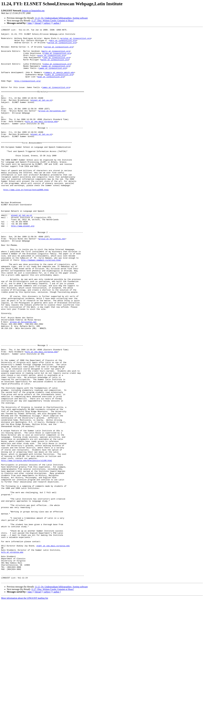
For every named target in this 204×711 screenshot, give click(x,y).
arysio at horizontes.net (52, 127)
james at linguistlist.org (52, 76)
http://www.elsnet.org (22, 265)
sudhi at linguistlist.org (59, 84)
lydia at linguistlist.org (57, 71)
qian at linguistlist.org (51, 86)
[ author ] (56, 23)
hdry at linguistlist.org (63, 43)
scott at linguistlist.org (51, 61)
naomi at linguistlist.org (56, 73)
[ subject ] (47, 23)
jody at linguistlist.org (56, 63)
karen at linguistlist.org (55, 66)
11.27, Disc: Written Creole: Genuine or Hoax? (52, 20)
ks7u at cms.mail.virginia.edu (42, 140)
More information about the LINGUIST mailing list (24, 708)
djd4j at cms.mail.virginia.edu (53, 649)
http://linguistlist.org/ (27, 91)
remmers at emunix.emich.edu (59, 81)
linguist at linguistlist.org (33, 10)
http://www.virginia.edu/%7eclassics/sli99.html (26, 547)
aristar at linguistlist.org (76, 40)
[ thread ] (38, 23)
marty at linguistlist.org (56, 55)
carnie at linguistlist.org (62, 45)
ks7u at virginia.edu (12, 657)
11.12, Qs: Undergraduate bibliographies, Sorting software (61, 18)
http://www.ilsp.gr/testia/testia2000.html (26, 222)
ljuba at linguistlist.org (57, 58)
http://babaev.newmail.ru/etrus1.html (41, 306)
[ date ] (30, 23)
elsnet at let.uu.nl (41, 114)
